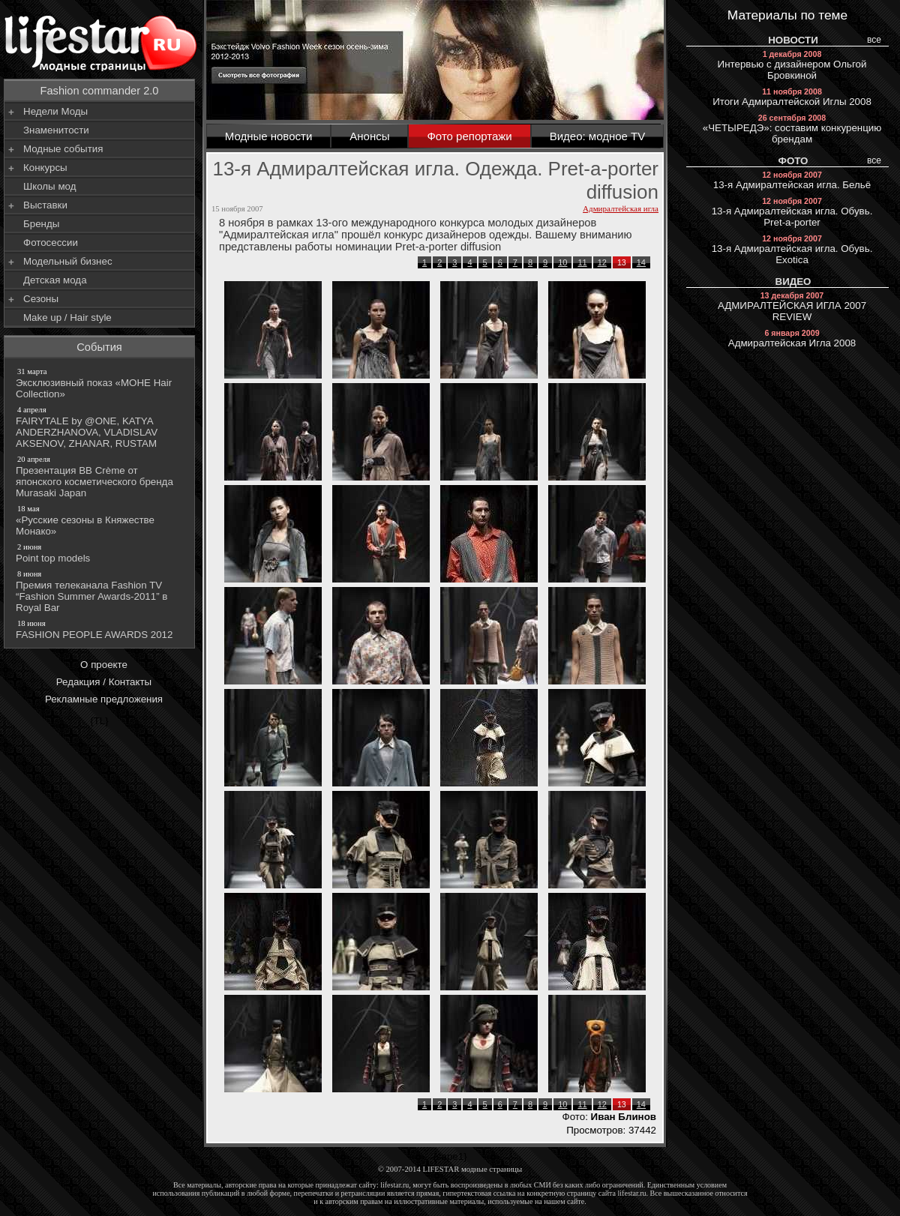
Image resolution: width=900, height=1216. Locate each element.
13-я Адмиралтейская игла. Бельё (792, 180)
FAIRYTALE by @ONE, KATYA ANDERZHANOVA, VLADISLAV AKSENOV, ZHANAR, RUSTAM (100, 426)
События (99, 347)
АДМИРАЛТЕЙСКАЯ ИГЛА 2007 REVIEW (792, 306)
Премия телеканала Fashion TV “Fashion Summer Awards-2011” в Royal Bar (100, 590)
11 (582, 262)
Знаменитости (56, 130)
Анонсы (369, 136)
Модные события (63, 148)
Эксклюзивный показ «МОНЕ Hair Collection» (100, 383)
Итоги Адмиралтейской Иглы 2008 (792, 97)
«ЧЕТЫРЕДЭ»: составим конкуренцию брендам (792, 129)
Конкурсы (45, 167)
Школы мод (49, 186)
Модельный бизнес (67, 261)
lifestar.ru (632, 1193)
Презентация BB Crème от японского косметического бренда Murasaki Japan (100, 476)
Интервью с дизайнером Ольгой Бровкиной (792, 65)
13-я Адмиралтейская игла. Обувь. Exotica (792, 249)
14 (641, 262)
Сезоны (40, 298)
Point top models (100, 552)
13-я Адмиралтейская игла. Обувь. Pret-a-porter (792, 212)
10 (562, 262)
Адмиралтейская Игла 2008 (792, 338)
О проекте (104, 664)
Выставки (45, 205)
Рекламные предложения (104, 699)
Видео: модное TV (598, 136)
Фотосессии (50, 242)
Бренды (41, 223)
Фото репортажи (469, 136)
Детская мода (55, 280)
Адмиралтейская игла (620, 208)
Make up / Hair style (67, 317)
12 (602, 262)
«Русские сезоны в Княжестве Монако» (100, 520)
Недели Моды (55, 111)
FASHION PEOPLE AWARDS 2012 (100, 629)
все (874, 39)
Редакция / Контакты (104, 681)
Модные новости (269, 136)
